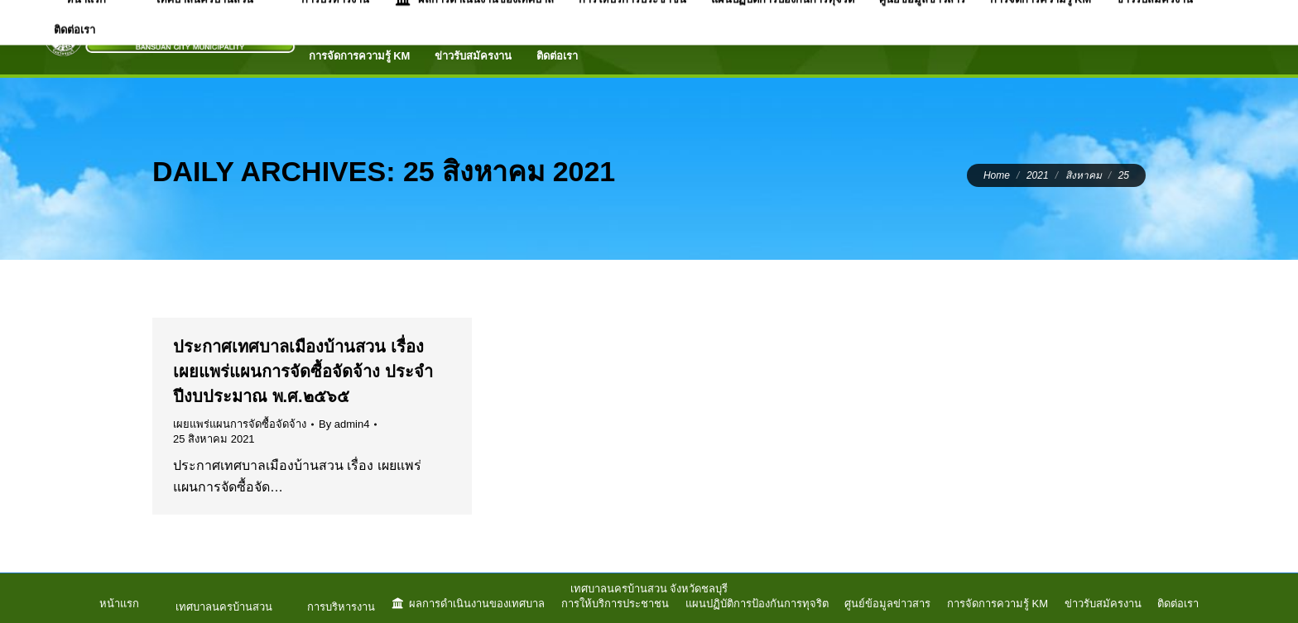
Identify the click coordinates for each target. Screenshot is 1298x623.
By (344, 424)
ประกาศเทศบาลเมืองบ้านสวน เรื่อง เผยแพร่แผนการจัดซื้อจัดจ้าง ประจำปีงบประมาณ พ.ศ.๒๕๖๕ (303, 371)
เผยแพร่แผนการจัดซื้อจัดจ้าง (239, 424)
